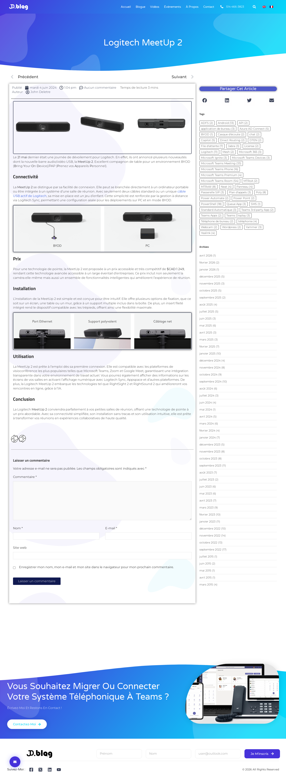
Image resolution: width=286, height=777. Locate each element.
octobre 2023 (208, 458)
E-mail (111, 528)
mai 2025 (205, 325)
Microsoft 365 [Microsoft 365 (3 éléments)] (250, 152)
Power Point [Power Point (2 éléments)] (244, 198)
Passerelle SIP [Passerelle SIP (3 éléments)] (212, 192)
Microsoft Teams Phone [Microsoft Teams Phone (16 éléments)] (219, 169)
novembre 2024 (210, 367)
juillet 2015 (206, 556)
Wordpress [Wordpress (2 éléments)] (231, 227)
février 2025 (207, 346)
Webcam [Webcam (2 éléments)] (209, 227)
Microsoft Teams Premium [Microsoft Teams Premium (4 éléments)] (221, 175)
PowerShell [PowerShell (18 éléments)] (211, 204)
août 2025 (206, 304)
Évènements (172, 7)
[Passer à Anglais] (264, 7)
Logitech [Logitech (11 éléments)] (209, 152)
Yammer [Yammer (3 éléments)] (254, 227)
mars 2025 (206, 339)
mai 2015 (205, 570)
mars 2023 (206, 507)
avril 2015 (205, 577)
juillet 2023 (206, 479)
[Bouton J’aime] (14, 439)
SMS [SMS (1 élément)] (256, 204)
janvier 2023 (207, 521)
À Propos (192, 7)
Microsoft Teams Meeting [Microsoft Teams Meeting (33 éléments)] (221, 163)
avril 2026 (205, 255)
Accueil (126, 7)
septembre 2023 (210, 465)
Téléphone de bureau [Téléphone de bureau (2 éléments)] (217, 221)
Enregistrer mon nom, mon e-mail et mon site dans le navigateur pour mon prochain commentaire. (96, 567)
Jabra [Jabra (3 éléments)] (233, 146)
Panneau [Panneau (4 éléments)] (244, 186)
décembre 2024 (210, 360)
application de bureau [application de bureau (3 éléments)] (218, 128)
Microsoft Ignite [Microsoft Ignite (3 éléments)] (214, 157)
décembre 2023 (209, 444)
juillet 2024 (206, 395)
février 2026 (207, 262)
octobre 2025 (208, 290)
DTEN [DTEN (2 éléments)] (255, 140)
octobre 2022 (208, 542)
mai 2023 (205, 493)
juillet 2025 (206, 311)
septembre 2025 (210, 297)
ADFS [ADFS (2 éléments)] (207, 123)
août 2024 (206, 388)
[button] (254, 7)
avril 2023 (205, 500)
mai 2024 (205, 409)
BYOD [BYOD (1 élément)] (207, 134)
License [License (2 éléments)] (251, 146)
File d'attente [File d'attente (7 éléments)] (212, 146)
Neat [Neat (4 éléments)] (226, 186)
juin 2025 (205, 318)
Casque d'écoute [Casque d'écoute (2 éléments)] (231, 134)
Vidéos (154, 7)
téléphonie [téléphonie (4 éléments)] (247, 221)
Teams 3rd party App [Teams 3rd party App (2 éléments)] (257, 210)
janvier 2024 (207, 437)
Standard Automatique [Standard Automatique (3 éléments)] (218, 210)
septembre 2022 (210, 549)
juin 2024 (205, 402)
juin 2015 (205, 563)
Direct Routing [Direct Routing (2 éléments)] (232, 140)
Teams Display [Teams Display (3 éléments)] (238, 215)
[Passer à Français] (271, 7)
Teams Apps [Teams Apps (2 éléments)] (211, 215)
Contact (208, 7)
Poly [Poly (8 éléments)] (261, 192)
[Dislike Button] (22, 439)
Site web (20, 548)
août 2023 (206, 472)
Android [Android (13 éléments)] (226, 123)
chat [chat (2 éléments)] (254, 134)
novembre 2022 (209, 535)
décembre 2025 (209, 276)
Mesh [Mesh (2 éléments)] (228, 152)
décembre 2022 (209, 528)
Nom (18, 528)
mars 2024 (206, 423)
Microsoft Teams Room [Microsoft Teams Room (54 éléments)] (220, 181)
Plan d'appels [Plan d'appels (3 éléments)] (240, 192)
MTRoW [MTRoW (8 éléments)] (208, 186)
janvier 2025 (207, 353)
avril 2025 (205, 332)
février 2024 (207, 430)
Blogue (140, 7)
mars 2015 (206, 584)
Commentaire (25, 477)
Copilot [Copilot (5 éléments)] (208, 140)
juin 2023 (205, 486)
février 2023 (207, 514)
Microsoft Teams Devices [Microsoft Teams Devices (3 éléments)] (251, 157)
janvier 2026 (207, 269)
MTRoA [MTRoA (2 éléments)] (250, 181)
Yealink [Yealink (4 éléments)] (208, 233)
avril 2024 (205, 416)
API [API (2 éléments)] (243, 123)
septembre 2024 (210, 381)
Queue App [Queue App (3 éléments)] (236, 204)
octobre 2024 (208, 374)
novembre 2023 (209, 451)
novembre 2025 (209, 283)
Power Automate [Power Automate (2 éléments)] (215, 198)
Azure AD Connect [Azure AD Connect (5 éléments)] (254, 128)
